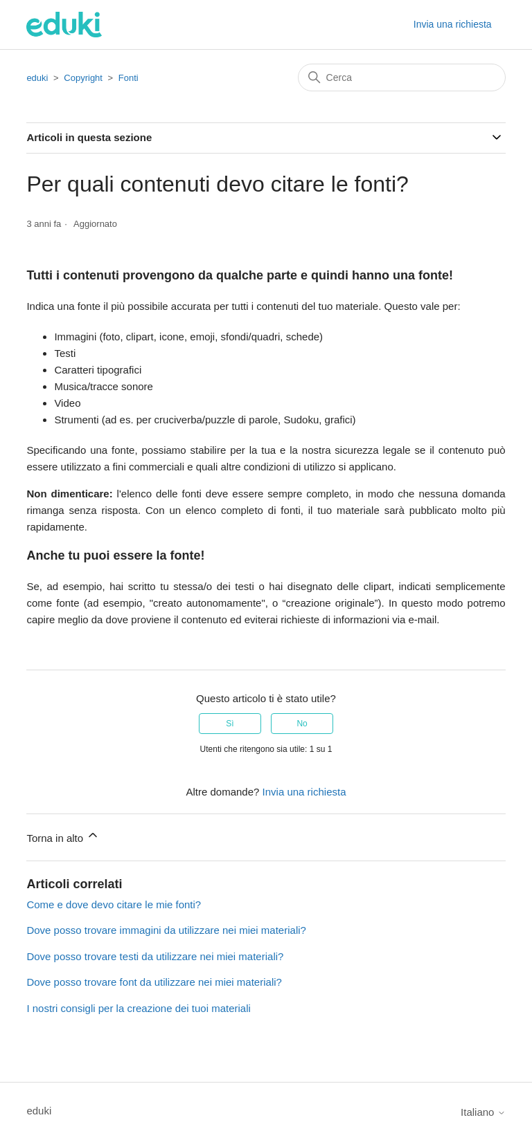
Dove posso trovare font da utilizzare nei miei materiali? (154, 982)
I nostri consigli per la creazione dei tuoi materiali (138, 1008)
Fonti (128, 78)
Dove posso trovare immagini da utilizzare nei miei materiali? (166, 930)
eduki (37, 78)
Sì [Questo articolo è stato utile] (229, 723)
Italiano (483, 1112)
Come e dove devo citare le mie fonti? (113, 904)
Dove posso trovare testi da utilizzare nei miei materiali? (154, 956)
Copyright (83, 78)
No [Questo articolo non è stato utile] (301, 723)
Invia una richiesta (453, 24)
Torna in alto (63, 836)
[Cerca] (402, 77)
